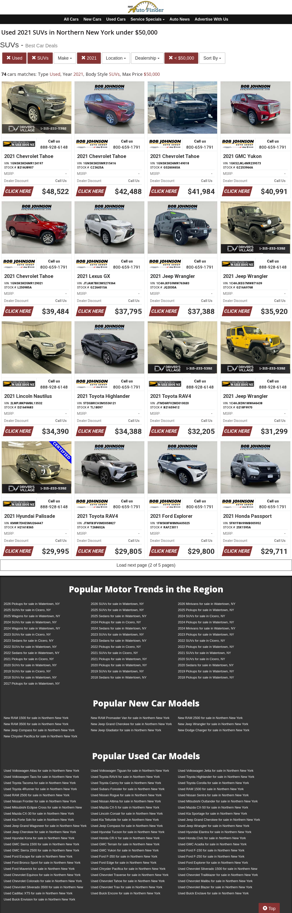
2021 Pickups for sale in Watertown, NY (119, 659)
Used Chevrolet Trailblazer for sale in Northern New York (218, 875)
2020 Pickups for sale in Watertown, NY (119, 665)
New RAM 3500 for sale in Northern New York (36, 724)
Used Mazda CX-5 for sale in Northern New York (125, 807)
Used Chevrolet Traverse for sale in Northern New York (129, 875)
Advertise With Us (211, 19)
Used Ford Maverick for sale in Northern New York (39, 869)
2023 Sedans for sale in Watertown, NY (118, 640)
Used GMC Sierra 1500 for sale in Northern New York (41, 844)
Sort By (212, 58)
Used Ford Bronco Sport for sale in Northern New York (42, 862)
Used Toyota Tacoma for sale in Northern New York (40, 783)
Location (116, 58)
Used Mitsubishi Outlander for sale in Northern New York (218, 801)
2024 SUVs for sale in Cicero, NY (201, 616)
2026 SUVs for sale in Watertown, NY (117, 604)
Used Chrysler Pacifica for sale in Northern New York (128, 869)
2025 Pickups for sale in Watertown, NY (206, 610)
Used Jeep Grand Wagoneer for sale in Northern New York (45, 826)
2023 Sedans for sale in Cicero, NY (28, 640)
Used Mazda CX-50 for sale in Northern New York (213, 807)
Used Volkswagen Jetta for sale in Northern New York (215, 770)
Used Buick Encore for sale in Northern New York (125, 893)
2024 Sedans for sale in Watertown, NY (118, 628)
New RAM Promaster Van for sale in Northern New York (130, 718)
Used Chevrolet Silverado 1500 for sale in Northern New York (217, 870)
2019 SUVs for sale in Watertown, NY (117, 671)
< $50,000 (181, 58)
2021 (89, 58)
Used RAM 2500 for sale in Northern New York (36, 795)
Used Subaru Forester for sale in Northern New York (128, 789)
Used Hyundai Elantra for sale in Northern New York (214, 832)
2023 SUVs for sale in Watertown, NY (117, 634)
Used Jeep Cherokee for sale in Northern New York (40, 832)
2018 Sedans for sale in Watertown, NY (118, 677)
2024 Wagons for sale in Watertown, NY (32, 628)
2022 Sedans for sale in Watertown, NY (31, 653)
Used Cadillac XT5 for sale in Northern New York (38, 893)
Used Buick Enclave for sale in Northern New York (213, 893)
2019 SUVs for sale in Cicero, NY (27, 671)
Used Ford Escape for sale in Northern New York (38, 856)
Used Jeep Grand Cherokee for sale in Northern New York (219, 820)
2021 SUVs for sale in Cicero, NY (114, 653)
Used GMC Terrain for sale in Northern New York (125, 844)
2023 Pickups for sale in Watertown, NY (206, 634)
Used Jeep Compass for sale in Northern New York (127, 826)
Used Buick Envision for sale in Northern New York (39, 899)
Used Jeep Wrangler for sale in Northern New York (213, 826)
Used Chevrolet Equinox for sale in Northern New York (42, 875)
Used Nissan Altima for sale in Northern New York (126, 801)
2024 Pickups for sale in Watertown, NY (206, 622)
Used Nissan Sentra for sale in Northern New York (213, 795)
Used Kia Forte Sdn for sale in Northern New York (39, 820)
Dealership (147, 58)
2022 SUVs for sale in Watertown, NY (30, 647)
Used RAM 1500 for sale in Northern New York (211, 789)
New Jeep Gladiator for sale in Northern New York (126, 730)
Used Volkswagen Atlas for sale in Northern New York (41, 770)
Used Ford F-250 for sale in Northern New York (211, 856)
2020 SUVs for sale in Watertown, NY (30, 665)
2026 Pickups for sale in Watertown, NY (32, 604)
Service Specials (148, 19)
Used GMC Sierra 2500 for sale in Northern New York (41, 850)
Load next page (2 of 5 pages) (146, 565)
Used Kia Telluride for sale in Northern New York (125, 820)
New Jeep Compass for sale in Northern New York (39, 730)
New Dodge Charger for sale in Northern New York (213, 730)
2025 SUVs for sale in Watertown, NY (117, 610)
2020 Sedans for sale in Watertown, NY (206, 665)
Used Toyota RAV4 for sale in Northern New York (125, 777)
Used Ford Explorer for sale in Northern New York (213, 862)
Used (14, 58)
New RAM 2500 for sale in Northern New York (210, 718)
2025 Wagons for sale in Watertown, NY (32, 616)
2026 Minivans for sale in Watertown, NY (206, 604)
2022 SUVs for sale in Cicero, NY (201, 640)
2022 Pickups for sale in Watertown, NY (206, 647)
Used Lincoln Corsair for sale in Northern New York (127, 813)
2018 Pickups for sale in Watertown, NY (206, 677)
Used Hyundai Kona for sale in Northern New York (39, 838)
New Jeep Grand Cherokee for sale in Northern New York (131, 724)
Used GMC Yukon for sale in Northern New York (125, 850)
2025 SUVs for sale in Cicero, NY (27, 610)
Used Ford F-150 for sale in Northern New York (211, 850)
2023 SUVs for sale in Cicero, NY (27, 634)
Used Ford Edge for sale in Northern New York (123, 862)
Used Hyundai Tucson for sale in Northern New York (127, 832)
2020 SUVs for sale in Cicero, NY (201, 659)
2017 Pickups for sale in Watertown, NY (32, 683)
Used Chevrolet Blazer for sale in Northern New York (215, 887)
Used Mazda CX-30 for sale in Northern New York (39, 813)
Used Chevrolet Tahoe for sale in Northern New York (128, 881)
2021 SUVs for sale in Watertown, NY (204, 653)
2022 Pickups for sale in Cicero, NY (116, 647)
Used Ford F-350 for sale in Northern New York (124, 856)
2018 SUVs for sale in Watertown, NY (30, 677)
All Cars (71, 19)
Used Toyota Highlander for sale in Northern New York (216, 777)
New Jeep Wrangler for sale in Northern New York (213, 724)
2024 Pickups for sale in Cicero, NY (116, 622)
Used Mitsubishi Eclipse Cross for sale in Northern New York (43, 808)
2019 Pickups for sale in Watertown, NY (206, 671)
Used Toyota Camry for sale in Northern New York (126, 783)
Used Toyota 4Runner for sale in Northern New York (40, 789)
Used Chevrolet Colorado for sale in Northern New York (43, 881)
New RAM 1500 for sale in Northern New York (36, 718)
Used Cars (116, 19)
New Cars (92, 19)
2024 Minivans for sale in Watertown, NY (206, 628)
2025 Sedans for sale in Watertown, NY (118, 616)
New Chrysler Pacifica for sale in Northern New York (40, 736)
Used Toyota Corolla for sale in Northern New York (213, 783)
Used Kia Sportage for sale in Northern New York (212, 813)
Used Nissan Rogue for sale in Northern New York (126, 795)
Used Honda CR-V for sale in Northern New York (125, 838)
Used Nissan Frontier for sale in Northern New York (40, 801)
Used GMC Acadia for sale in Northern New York (212, 844)
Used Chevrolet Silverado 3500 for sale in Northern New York (43, 888)
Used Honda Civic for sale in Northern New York (212, 838)
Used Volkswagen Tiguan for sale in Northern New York (130, 770)
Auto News (180, 19)
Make (65, 58)
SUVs (40, 58)
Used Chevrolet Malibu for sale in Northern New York (215, 881)
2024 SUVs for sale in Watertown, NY (30, 622)
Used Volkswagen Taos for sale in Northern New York (41, 777)
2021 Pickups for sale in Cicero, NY (29, 659)
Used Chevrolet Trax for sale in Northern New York (126, 887)
